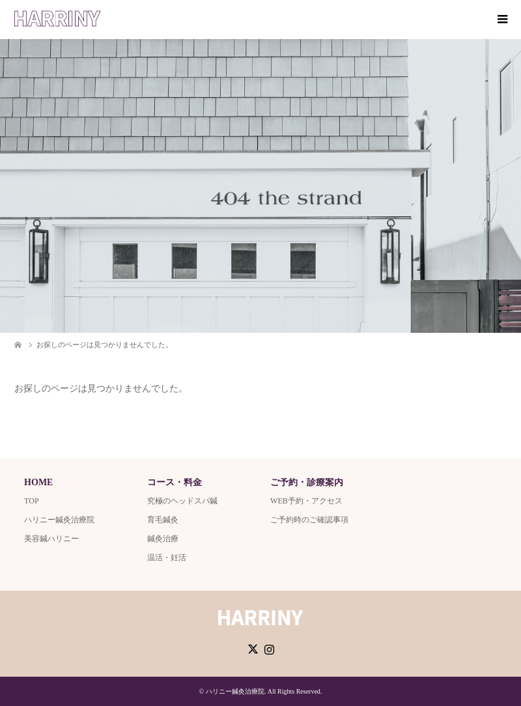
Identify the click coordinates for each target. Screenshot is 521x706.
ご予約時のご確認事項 (309, 519)
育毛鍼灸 (162, 519)
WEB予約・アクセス (306, 500)
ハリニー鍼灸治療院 (59, 519)
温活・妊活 (166, 557)
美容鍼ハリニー (51, 538)
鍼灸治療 (162, 538)
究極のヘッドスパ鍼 (182, 500)
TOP (31, 500)
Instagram (269, 648)
